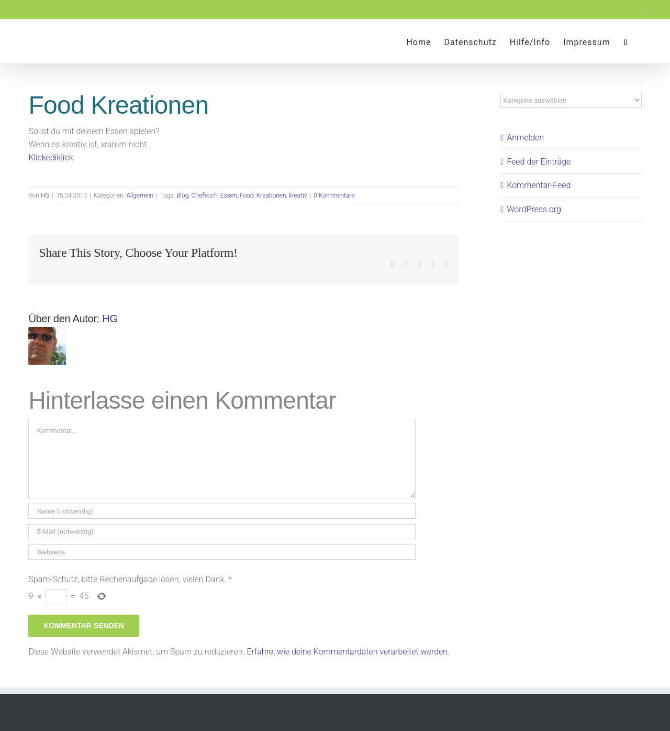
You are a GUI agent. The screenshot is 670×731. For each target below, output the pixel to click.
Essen (228, 195)
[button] (626, 41)
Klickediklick (50, 157)
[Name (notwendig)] (222, 511)
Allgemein (139, 195)
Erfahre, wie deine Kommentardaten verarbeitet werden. (348, 652)
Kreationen (271, 195)
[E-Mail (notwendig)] (222, 531)
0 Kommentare (334, 195)
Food (247, 195)
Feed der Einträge (539, 162)
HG (45, 195)
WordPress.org (534, 209)
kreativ (298, 195)
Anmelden (525, 138)
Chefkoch (205, 195)
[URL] (222, 552)
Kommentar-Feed (539, 185)
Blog (182, 195)
